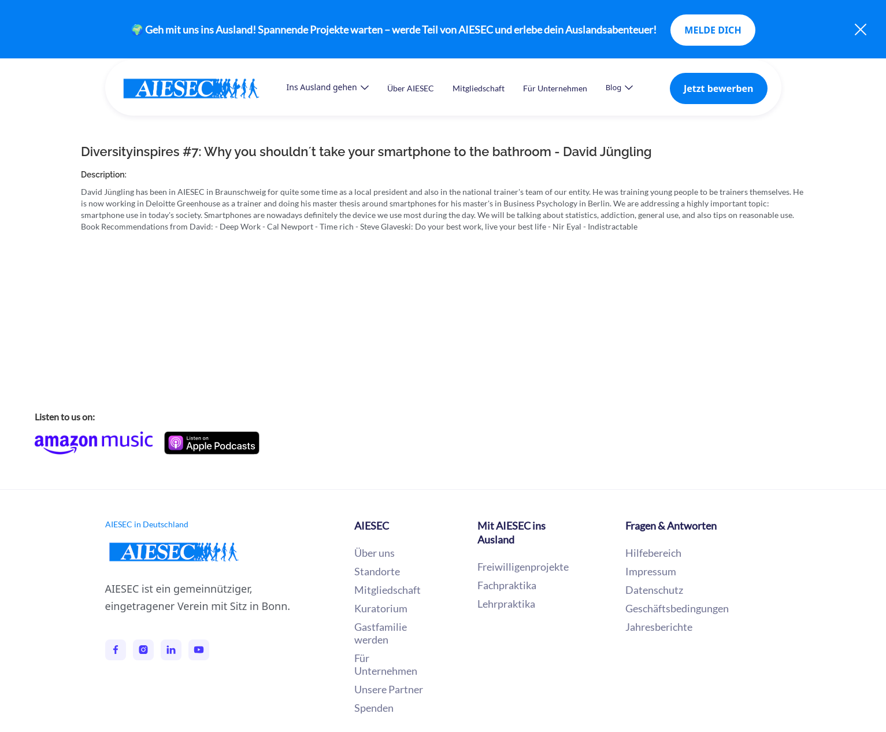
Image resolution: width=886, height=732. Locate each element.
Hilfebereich (653, 552)
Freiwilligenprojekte (523, 566)
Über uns (374, 552)
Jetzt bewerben (719, 88)
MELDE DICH (712, 30)
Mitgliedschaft (479, 88)
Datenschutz (654, 589)
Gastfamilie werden (380, 633)
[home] (203, 88)
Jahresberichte (658, 626)
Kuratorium (380, 608)
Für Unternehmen (555, 88)
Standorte (377, 571)
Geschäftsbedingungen (677, 608)
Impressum (650, 571)
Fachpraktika (506, 585)
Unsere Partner (388, 689)
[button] (328, 87)
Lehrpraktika (506, 603)
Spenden (374, 707)
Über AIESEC (410, 88)
